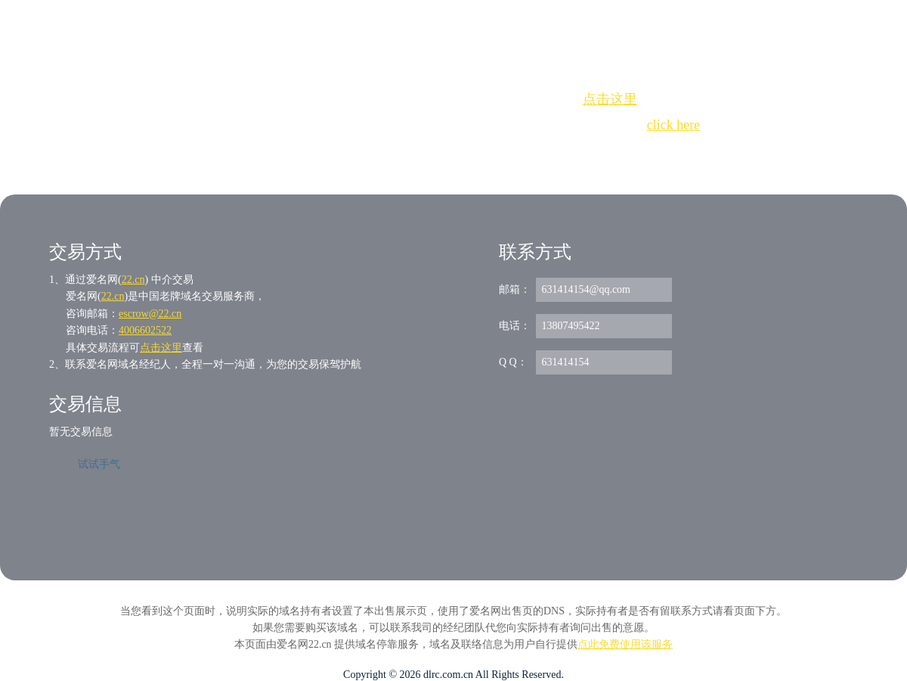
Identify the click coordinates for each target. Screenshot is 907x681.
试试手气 (99, 464)
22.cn (133, 279)
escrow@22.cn (150, 313)
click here (673, 124)
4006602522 (145, 330)
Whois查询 (415, 152)
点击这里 (610, 99)
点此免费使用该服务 (625, 644)
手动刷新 (495, 152)
